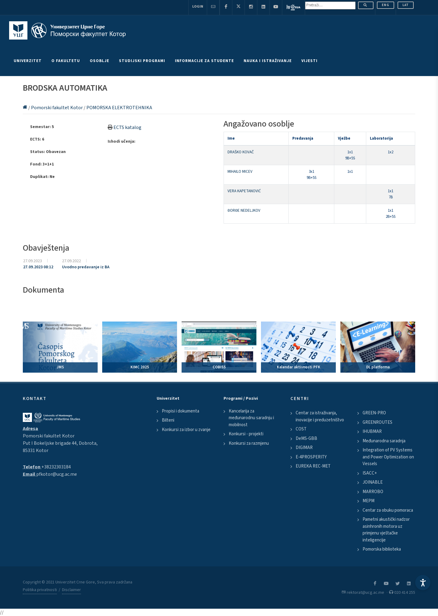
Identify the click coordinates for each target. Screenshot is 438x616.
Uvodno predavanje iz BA (85, 267)
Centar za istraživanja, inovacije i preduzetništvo (320, 416)
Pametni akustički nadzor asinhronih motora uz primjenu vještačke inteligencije (386, 529)
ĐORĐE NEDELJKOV (244, 210)
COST (301, 429)
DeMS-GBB (306, 438)
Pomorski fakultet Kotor (57, 107)
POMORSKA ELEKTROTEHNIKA (119, 107)
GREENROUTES (377, 422)
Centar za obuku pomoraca (388, 510)
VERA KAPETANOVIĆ (244, 191)
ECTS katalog (127, 127)
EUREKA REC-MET (313, 466)
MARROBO (373, 492)
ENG (385, 5)
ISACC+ (370, 473)
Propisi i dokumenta (180, 411)
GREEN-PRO (374, 413)
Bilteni (168, 420)
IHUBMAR (372, 431)
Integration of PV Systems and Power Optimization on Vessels (388, 457)
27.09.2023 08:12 (38, 267)
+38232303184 (56, 467)
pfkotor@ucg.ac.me (56, 474)
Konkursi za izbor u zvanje (186, 429)
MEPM (368, 501)
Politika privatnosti (40, 590)
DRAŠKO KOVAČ (241, 152)
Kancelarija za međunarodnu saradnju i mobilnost (251, 418)
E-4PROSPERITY (311, 457)
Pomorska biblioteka (382, 549)
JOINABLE (373, 482)
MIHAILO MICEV (240, 171)
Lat (405, 5)
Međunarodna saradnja (384, 441)
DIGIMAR (304, 447)
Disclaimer (71, 590)
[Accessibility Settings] (422, 582)
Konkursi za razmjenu (249, 443)
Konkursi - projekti (246, 434)
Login (197, 6)
